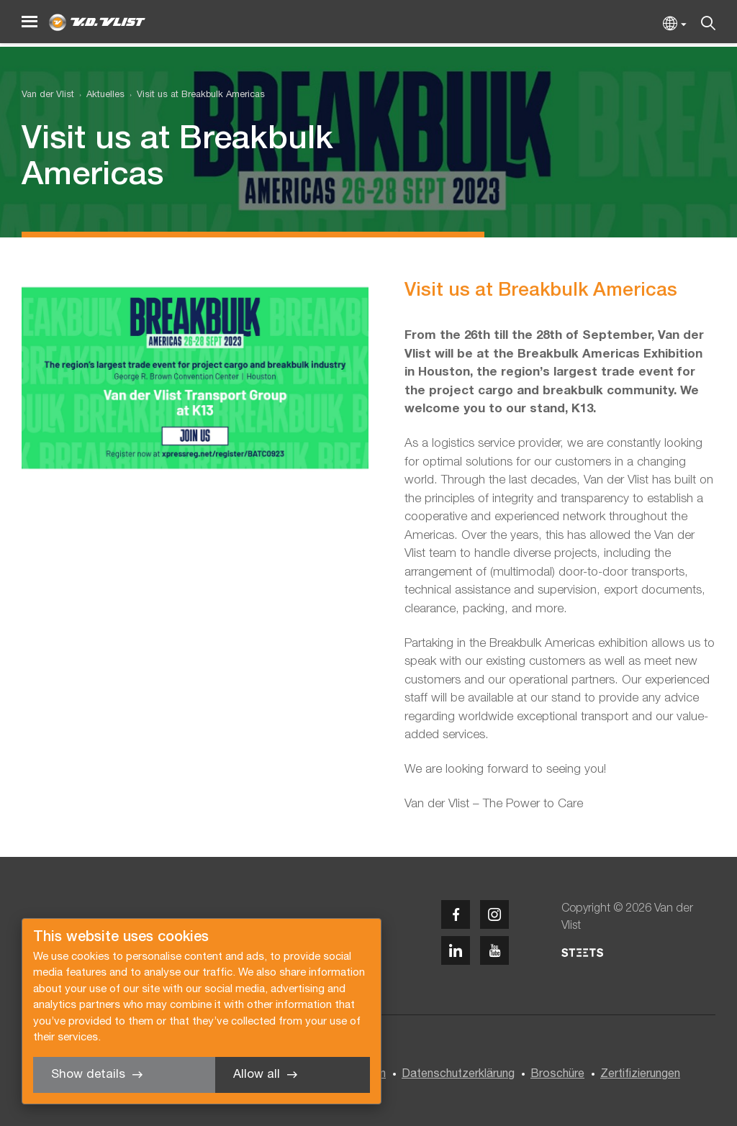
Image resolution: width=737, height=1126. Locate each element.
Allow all (256, 1074)
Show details (88, 1074)
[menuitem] (99, 95)
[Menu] (29, 22)
